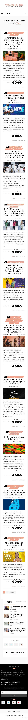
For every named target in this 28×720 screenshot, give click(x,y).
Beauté (10, 33)
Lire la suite (6, 82)
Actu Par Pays (11, 485)
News (12, 35)
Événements (11, 93)
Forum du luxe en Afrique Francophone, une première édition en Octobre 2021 (14, 328)
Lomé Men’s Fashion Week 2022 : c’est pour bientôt (14, 97)
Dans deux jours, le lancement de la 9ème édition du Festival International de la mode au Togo (14, 269)
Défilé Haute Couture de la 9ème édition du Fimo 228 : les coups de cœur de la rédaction (14, 212)
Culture (19, 432)
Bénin (15, 33)
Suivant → (12, 592)
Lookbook (13, 619)
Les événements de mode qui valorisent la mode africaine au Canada (18, 608)
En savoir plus (4, 679)
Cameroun (10, 318)
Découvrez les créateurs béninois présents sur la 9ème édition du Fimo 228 (14, 154)
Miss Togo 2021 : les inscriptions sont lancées (14, 544)
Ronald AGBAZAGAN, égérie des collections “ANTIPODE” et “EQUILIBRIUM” (18, 630)
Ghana (11, 434)
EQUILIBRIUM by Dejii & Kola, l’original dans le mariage (17, 615)
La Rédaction (12, 48)
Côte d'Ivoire (17, 318)
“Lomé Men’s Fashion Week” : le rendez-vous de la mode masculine (14, 492)
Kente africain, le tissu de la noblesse (14, 437)
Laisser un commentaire (19, 87)
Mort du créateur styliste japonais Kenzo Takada (17, 623)
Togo (16, 35)
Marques (20, 33)
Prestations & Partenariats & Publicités (10, 682)
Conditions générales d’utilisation (9, 684)
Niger (20, 320)
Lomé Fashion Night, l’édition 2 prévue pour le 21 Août (14, 381)
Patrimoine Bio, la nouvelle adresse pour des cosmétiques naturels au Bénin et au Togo (14, 41)
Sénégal (12, 322)
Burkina (18, 316)
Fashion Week (9, 148)
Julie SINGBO (12, 441)
